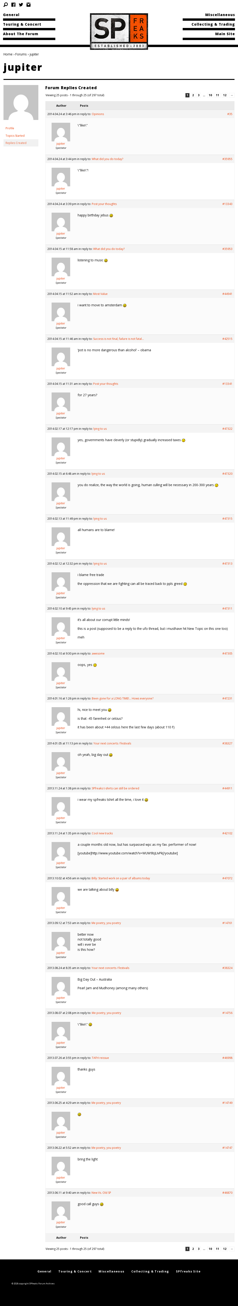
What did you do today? (107, 159)
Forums (21, 54)
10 (210, 95)
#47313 (227, 564)
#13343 (227, 204)
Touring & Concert (22, 24)
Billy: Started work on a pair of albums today (121, 878)
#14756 (227, 1013)
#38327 (227, 743)
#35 (229, 114)
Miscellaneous (220, 14)
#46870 (227, 1193)
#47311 (227, 608)
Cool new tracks (102, 833)
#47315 (227, 519)
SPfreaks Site (188, 1271)
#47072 (227, 878)
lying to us (100, 429)
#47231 (227, 698)
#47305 (227, 653)
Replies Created (16, 143)
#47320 (227, 474)
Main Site (225, 33)
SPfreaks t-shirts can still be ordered (115, 788)
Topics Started (15, 136)
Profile (10, 128)
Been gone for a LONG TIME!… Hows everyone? (122, 698)
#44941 (227, 294)
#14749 (227, 1103)
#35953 (227, 249)
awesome (98, 653)
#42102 (227, 833)
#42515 (227, 339)
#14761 (227, 923)
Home (8, 54)
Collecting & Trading (213, 24)
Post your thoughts (104, 204)
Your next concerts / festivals (112, 743)
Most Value (100, 294)
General (11, 14)
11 (217, 95)
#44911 (227, 788)
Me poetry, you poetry (106, 923)
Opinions (98, 114)
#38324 (227, 968)
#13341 (227, 384)
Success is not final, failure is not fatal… (118, 339)
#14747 (227, 1148)
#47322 (227, 429)
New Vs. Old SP (101, 1193)
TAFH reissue (100, 1058)
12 (224, 95)
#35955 (227, 159)
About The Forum (20, 33)
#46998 (227, 1058)
